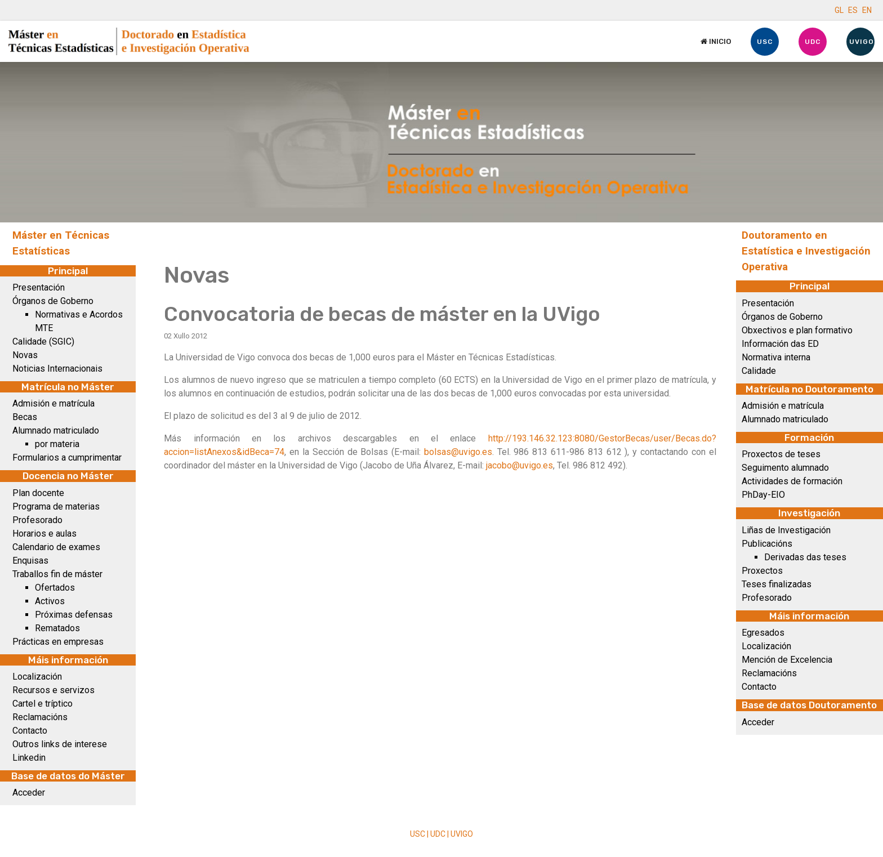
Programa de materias (56, 506)
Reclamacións (40, 717)
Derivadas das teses (805, 557)
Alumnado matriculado (55, 430)
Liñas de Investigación (786, 530)
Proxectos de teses (781, 454)
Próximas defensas (74, 614)
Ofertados (55, 587)
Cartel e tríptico (42, 703)
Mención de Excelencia (787, 659)
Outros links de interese (59, 744)
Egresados (763, 632)
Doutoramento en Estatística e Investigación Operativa (806, 251)
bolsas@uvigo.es (458, 452)
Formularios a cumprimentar (67, 457)
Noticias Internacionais (57, 368)
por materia (57, 444)
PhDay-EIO (763, 494)
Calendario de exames (56, 547)
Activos (50, 601)
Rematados (57, 628)
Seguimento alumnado (785, 467)
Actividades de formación (792, 481)
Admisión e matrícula (53, 403)
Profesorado (37, 520)
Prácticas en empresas (58, 641)
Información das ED (780, 343)
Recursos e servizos (53, 690)
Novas (25, 355)
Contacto (29, 730)
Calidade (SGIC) (43, 341)
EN (867, 10)
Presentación (38, 287)
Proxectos (762, 570)
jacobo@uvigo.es (519, 465)
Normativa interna (776, 357)
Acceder (28, 792)
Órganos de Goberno (52, 301)
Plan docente (38, 493)
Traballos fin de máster (57, 574)
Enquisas (30, 560)
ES (853, 10)
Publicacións (767, 543)
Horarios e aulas (44, 533)
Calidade (759, 370)
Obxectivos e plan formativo (797, 330)
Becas (24, 417)
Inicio (716, 41)
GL (839, 10)
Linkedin (29, 757)
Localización (37, 676)
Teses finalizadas (776, 584)
